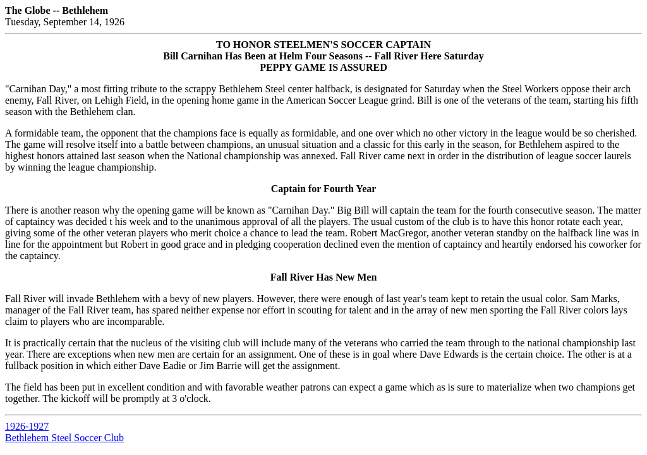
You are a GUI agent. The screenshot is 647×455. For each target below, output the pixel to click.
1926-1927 (27, 426)
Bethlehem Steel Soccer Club (64, 437)
